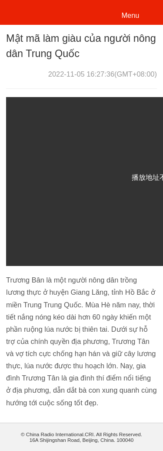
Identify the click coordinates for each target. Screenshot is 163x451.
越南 (36, 11)
